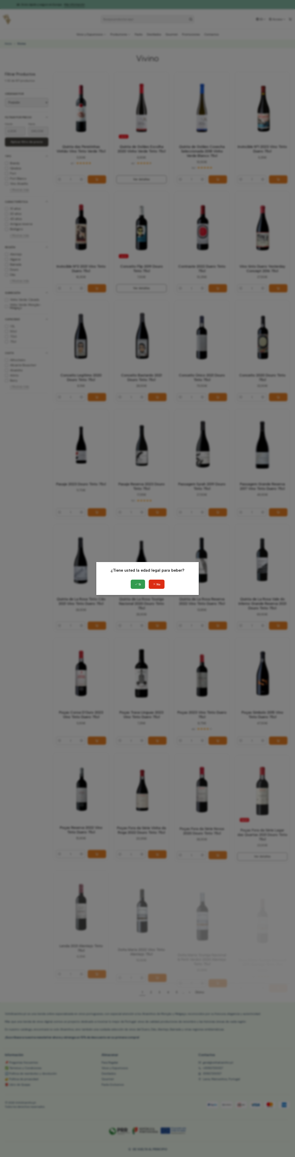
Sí (138, 584)
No (156, 584)
